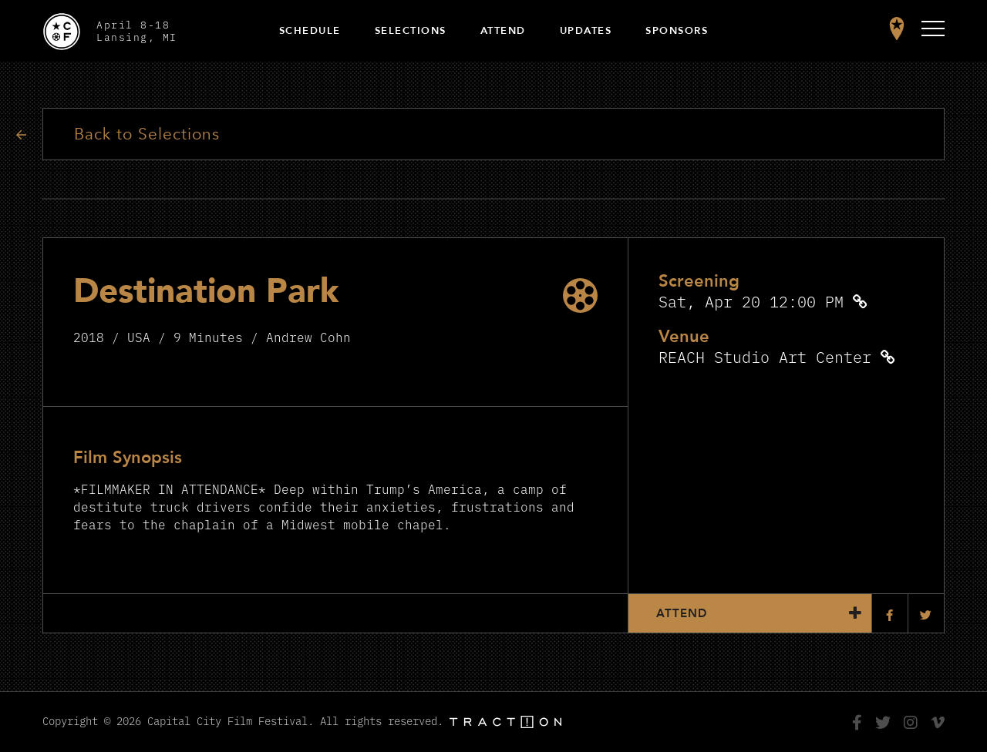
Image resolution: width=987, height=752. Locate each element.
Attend (503, 31)
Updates (586, 31)
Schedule (310, 31)
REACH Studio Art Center (765, 356)
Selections (410, 31)
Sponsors (676, 31)
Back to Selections (147, 134)
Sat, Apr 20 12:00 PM (751, 300)
